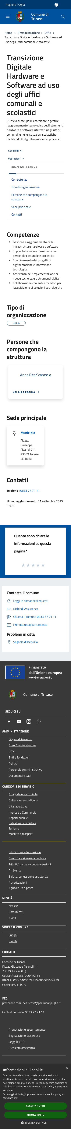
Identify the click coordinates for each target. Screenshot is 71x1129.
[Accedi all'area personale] (56, 4)
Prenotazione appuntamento (27, 1029)
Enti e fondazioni (19, 757)
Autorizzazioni (18, 882)
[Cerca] (63, 16)
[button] (36, 1123)
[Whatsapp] (38, 721)
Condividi (16, 151)
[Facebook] (9, 721)
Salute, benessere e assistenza (28, 876)
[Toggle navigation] (7, 16)
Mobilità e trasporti (21, 833)
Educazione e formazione (25, 852)
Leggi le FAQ (17, 1041)
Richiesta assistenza (22, 1047)
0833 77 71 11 (30, 490)
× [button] (66, 1068)
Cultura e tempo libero (23, 800)
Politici (13, 763)
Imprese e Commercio (22, 812)
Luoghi (13, 935)
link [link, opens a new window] (16, 1098)
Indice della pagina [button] (24, 167)
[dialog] (35, 1096)
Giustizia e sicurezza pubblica (27, 858)
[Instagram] (29, 721)
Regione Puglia (15, 4)
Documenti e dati (20, 775)
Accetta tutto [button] (35, 1106)
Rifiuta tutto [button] (35, 1114)
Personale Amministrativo (25, 769)
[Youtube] (19, 721)
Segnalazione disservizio (24, 1035)
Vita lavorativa (18, 806)
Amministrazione (29, 32)
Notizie (13, 905)
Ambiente (15, 870)
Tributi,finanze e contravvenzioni (30, 864)
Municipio (27, 432)
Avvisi (12, 918)
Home (8, 32)
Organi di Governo (20, 739)
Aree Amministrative (22, 745)
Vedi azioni (16, 158)
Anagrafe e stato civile (23, 794)
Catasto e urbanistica (22, 823)
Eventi (13, 941)
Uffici (47, 32)
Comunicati (16, 911)
